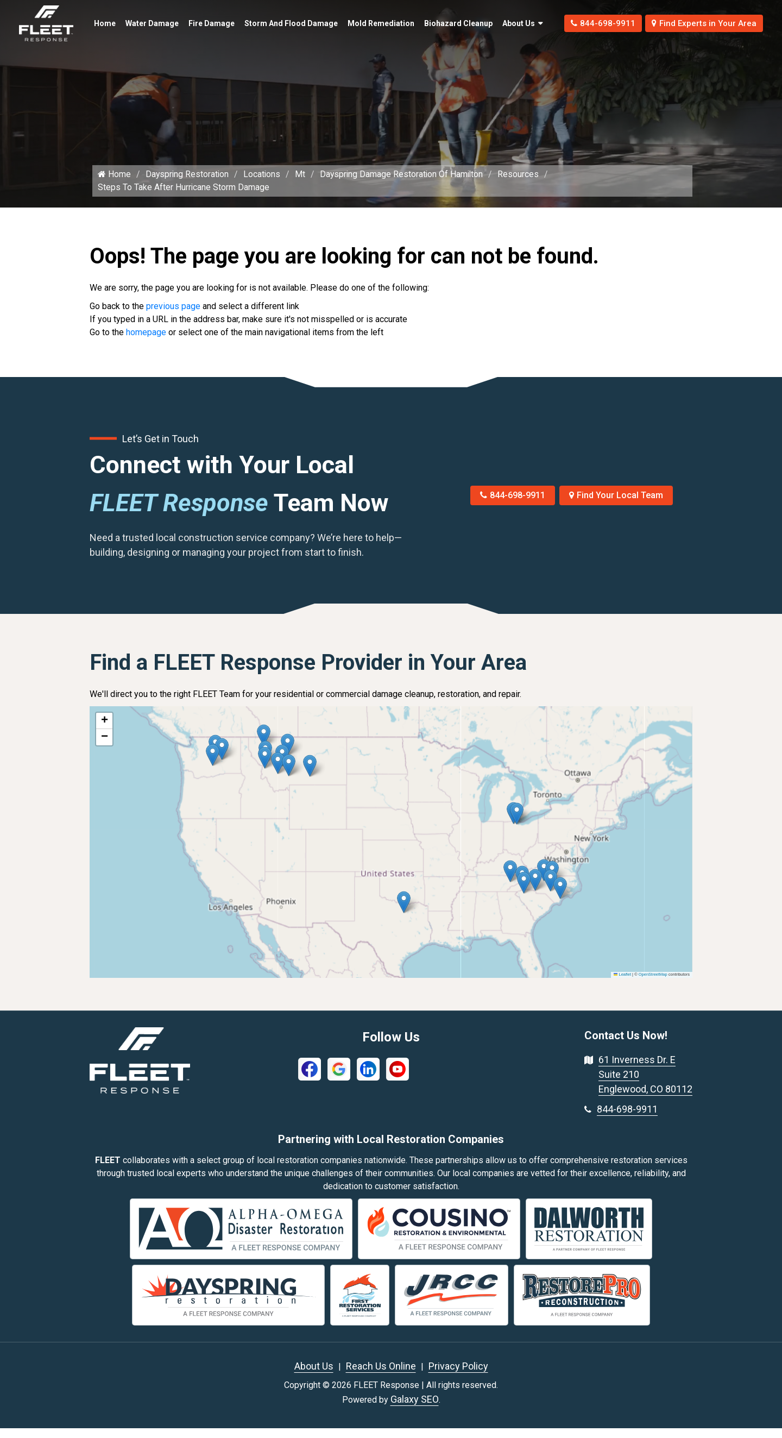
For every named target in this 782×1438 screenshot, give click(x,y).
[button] (310, 775)
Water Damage (138, 23)
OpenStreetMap (653, 984)
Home (102, 17)
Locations (263, 184)
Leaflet (622, 984)
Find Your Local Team (616, 505)
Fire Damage (200, 23)
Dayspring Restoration (188, 184)
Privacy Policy (458, 1376)
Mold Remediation (362, 23)
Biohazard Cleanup (432, 23)
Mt (302, 184)
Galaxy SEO (414, 1409)
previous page (173, 316)
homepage (146, 342)
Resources (523, 184)
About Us (500, 23)
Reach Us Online (381, 1376)
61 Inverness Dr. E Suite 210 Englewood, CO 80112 (645, 1084)
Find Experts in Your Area (699, 23)
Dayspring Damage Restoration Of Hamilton (405, 184)
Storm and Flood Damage (269, 23)
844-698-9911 (590, 23)
